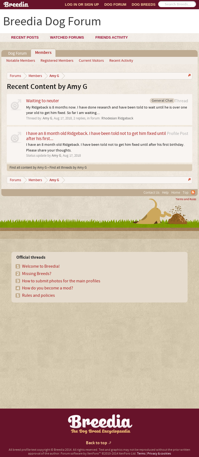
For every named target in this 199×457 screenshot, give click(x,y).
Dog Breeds (144, 4)
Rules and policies (38, 295)
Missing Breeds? (36, 273)
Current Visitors (91, 60)
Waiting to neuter (42, 101)
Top (185, 192)
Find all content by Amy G (28, 167)
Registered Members (57, 60)
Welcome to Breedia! (41, 266)
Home (175, 192)
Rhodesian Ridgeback (117, 118)
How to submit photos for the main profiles (61, 281)
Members (43, 52)
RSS (193, 192)
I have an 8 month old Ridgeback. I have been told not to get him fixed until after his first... (96, 136)
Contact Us (151, 192)
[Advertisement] (51, 346)
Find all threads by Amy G (68, 167)
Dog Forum (115, 4)
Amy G (47, 118)
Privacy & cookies (159, 454)
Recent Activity (121, 60)
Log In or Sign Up (82, 4)
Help (165, 192)
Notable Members (20, 60)
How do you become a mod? (47, 288)
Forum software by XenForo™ (98, 454)
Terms (141, 454)
